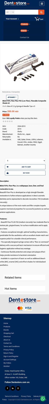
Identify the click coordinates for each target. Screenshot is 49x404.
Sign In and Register (11, 356)
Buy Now (18, 173)
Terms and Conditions (12, 346)
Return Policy (8, 353)
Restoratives (6, 92)
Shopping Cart (9, 333)
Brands (6, 330)
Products (7, 327)
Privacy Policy (9, 350)
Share (12, 97)
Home (6, 323)
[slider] (7, 121)
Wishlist (7, 366)
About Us (7, 340)
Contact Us (8, 343)
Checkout (7, 336)
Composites (16, 92)
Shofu (4, 106)
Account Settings (10, 360)
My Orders (7, 363)
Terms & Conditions (12, 396)
